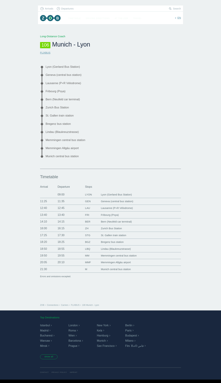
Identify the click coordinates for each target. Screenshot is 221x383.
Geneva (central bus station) (65, 75)
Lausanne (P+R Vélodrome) (64, 83)
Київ (99, 333)
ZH (85, 231)
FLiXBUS (45, 52)
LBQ (86, 251)
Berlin (128, 328)
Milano (129, 343)
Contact (44, 376)
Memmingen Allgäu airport (63, 150)
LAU (85, 210)
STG (86, 238)
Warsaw (45, 343)
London (73, 328)
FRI (85, 217)
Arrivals (49, 8)
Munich (101, 343)
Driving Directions (99, 18)
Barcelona (74, 343)
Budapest (131, 338)
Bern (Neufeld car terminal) (64, 100)
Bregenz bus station (59, 125)
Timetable (75, 18)
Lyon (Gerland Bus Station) (64, 67)
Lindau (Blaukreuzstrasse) (63, 134)
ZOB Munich (50, 18)
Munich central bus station (63, 159)
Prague (72, 348)
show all (49, 360)
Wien (71, 338)
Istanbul (45, 328)
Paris (128, 333)
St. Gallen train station (60, 117)
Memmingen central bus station (67, 142)
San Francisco (105, 348)
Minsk (43, 348)
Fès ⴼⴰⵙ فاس (134, 348)
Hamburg (102, 338)
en (179, 18)
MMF (86, 265)
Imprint (75, 376)
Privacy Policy (60, 376)
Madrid (44, 333)
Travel (138, 18)
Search (177, 8)
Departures (68, 8)
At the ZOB (122, 18)
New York (103, 328)
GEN (86, 204)
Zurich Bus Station (58, 108)
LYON (86, 197)
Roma (72, 333)
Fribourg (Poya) (56, 92)
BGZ (86, 244)
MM (85, 258)
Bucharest (46, 338)
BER (86, 224)
